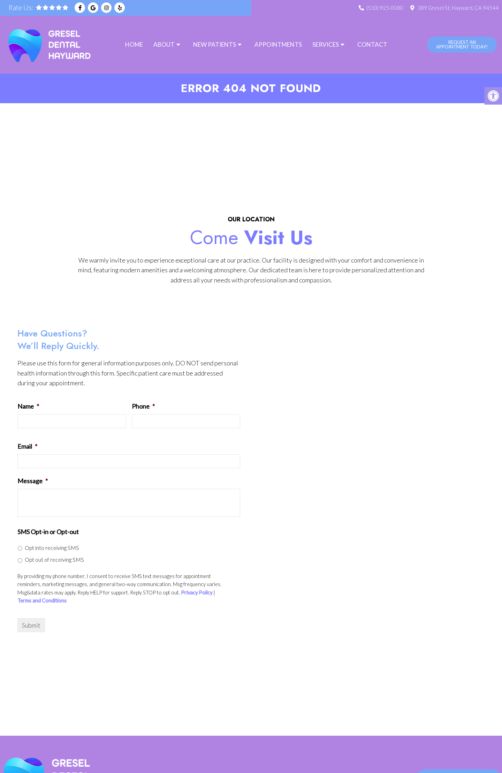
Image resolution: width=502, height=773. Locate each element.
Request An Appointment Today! (462, 44)
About (164, 44)
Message (32, 481)
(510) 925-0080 (384, 8)
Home (134, 44)
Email (27, 446)
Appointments (278, 44)
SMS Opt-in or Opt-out (48, 532)
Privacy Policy (196, 593)
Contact (372, 44)
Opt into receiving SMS (52, 548)
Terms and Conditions (42, 601)
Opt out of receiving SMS (54, 559)
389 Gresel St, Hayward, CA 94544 (458, 8)
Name (28, 406)
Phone (143, 406)
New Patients (214, 44)
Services (325, 44)
